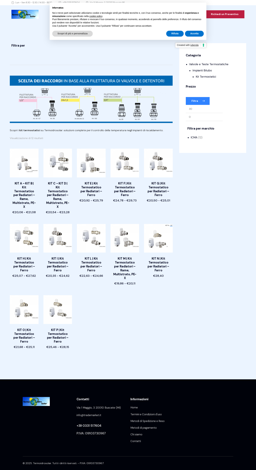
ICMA (194, 137)
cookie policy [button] (95, 16)
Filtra (195, 101)
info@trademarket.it (90, 413)
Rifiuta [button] (175, 33)
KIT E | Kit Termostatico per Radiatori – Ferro (91, 190)
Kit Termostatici (206, 76)
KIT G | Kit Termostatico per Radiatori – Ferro (158, 190)
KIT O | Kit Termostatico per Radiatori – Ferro (24, 334)
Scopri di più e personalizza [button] (72, 33)
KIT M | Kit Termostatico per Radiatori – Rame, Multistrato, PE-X (124, 266)
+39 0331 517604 (89, 424)
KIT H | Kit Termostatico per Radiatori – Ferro (24, 262)
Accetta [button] (194, 33)
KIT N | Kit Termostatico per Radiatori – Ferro (158, 262)
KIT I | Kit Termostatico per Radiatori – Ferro (57, 262)
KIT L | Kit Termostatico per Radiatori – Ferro (91, 262)
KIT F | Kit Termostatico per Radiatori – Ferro (124, 190)
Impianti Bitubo (202, 70)
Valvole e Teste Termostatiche (208, 64)
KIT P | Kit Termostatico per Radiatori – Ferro (57, 334)
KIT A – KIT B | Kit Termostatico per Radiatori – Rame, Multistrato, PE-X (24, 194)
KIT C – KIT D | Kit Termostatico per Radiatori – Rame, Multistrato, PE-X (57, 194)
